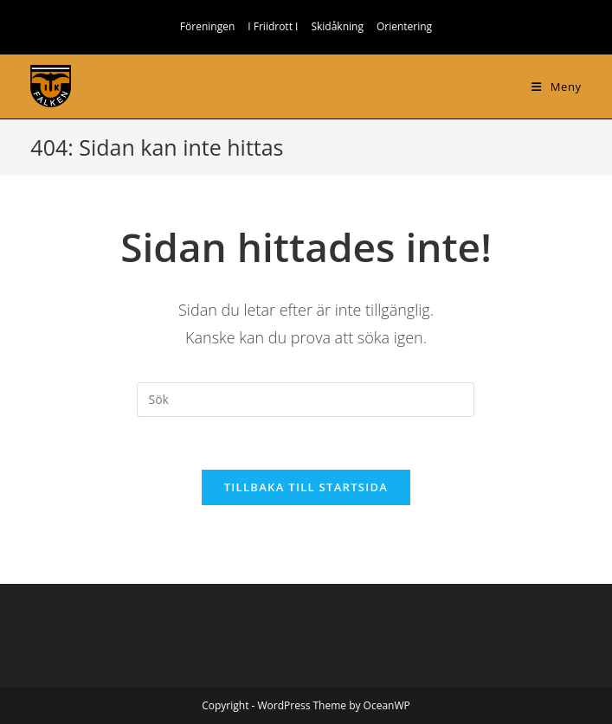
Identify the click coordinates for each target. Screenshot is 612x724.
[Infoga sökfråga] (305, 399)
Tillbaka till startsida (306, 487)
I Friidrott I (273, 26)
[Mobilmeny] (556, 86)
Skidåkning (337, 26)
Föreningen (207, 26)
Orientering (404, 26)
